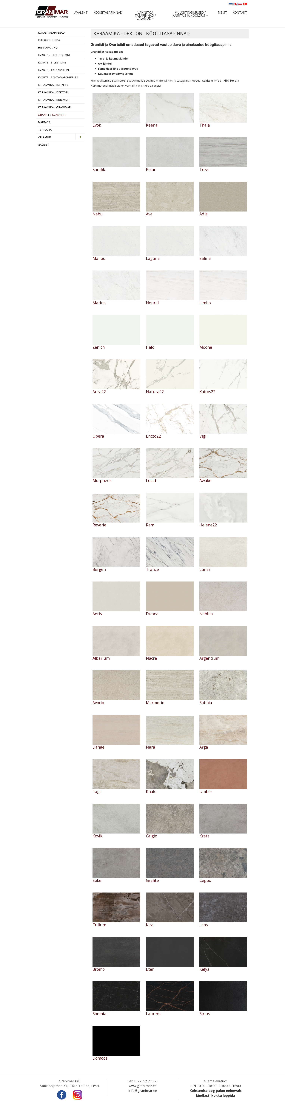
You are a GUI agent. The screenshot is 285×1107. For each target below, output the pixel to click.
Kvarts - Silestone (52, 62)
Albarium (101, 658)
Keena (152, 125)
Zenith (99, 347)
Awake (205, 480)
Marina (99, 302)
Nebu (98, 214)
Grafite (152, 880)
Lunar (204, 569)
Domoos (100, 1058)
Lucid (151, 480)
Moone (205, 347)
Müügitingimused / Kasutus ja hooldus (189, 14)
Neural (152, 302)
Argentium (209, 658)
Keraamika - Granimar (54, 107)
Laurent (153, 1013)
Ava (149, 214)
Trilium (99, 924)
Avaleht (81, 12)
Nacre (151, 658)
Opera (98, 436)
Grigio (151, 836)
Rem (150, 525)
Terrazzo (45, 129)
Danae (98, 747)
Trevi (204, 169)
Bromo (99, 969)
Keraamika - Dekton (53, 92)
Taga (97, 791)
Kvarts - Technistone (54, 55)
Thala (204, 125)
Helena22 (208, 525)
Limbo (205, 302)
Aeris (97, 613)
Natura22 (155, 391)
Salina (205, 258)
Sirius (204, 1013)
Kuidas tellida (49, 40)
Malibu (99, 258)
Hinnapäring (48, 47)
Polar (151, 169)
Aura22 (99, 391)
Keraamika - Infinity (53, 85)
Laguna (153, 258)
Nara (150, 747)
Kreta (204, 836)
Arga (203, 747)
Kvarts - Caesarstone (54, 70)
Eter (150, 969)
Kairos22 (207, 391)
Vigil (203, 436)
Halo (150, 347)
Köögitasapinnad (108, 12)
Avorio (98, 702)
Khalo (151, 791)
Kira (149, 924)
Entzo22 (153, 436)
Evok (97, 125)
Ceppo (205, 880)
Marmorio (155, 702)
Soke (97, 880)
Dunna (152, 613)
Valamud (44, 137)
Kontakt (240, 12)
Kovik (97, 836)
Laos (203, 924)
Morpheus (102, 480)
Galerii (43, 144)
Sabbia (205, 702)
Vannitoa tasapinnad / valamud (145, 15)
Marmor (44, 122)
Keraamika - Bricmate (54, 100)
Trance (152, 569)
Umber (205, 791)
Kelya (204, 969)
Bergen (99, 569)
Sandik (99, 169)
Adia (203, 214)
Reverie (99, 525)
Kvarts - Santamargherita (58, 77)
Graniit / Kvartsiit (52, 114)
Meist (222, 12)
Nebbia (206, 613)
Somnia (99, 1013)
